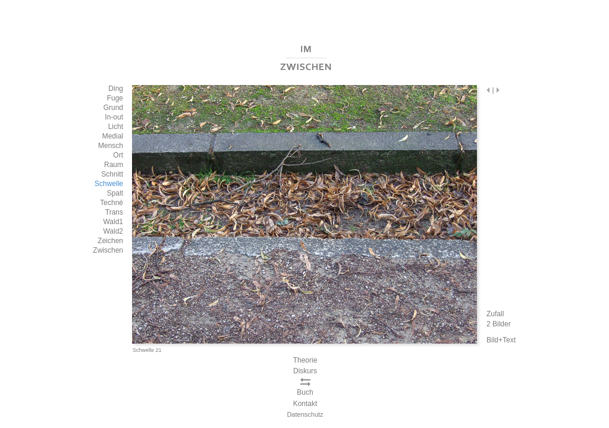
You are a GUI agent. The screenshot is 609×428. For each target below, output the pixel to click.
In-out (114, 117)
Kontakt (305, 403)
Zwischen (108, 250)
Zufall (495, 314)
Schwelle (109, 184)
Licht (115, 126)
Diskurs (305, 371)
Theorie (305, 360)
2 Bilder (498, 324)
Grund (113, 107)
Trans (114, 212)
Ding (115, 88)
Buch (305, 392)
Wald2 (113, 231)
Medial (112, 136)
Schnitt (112, 174)
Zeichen (110, 241)
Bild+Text (501, 340)
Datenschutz (305, 414)
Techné (111, 203)
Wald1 (113, 222)
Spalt (115, 193)
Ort (118, 155)
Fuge (115, 98)
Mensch (110, 145)
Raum (113, 164)
